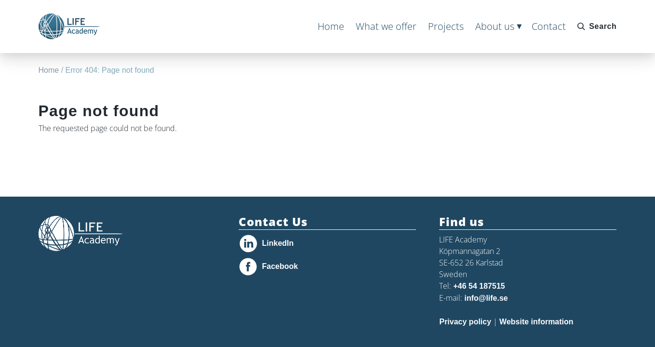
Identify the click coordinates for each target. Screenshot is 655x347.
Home (331, 26)
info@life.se (486, 298)
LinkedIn (278, 243)
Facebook (280, 266)
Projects (446, 26)
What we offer (386, 26)
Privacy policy (465, 322)
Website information (536, 322)
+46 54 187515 (479, 286)
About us (494, 26)
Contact (549, 26)
